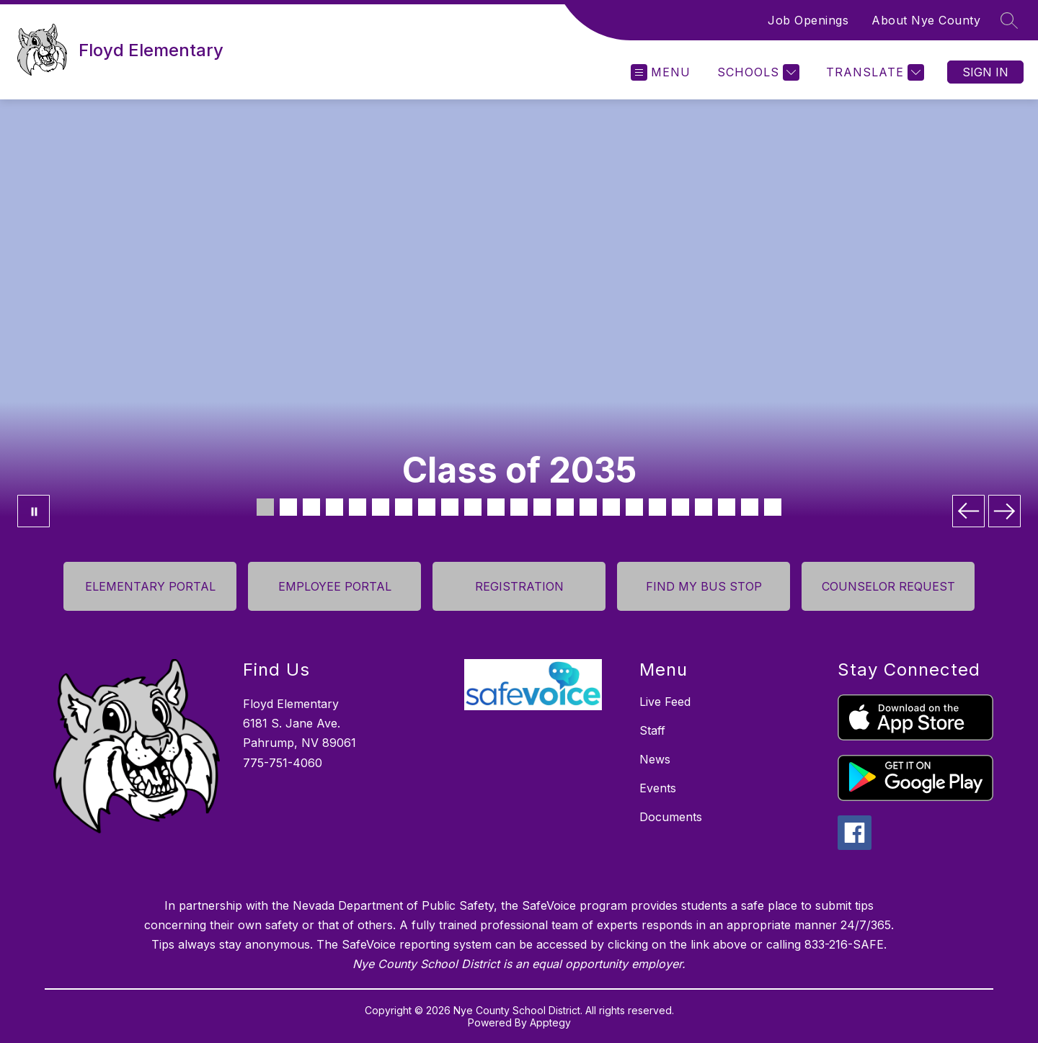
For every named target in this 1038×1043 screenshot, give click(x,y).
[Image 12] (519, 507)
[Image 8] (426, 507)
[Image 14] (565, 507)
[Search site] (1009, 20)
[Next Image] (1004, 511)
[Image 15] (588, 507)
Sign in (985, 72)
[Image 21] (726, 507)
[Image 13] (542, 507)
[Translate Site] (873, 72)
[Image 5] (357, 507)
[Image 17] (634, 507)
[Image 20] (703, 507)
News (654, 759)
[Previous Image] (968, 511)
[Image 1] (265, 507)
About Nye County (925, 20)
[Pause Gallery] (33, 511)
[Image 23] (772, 507)
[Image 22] (749, 507)
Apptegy (550, 1022)
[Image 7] (403, 507)
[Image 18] (657, 507)
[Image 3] (311, 507)
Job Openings (808, 20)
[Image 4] (334, 507)
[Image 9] (449, 507)
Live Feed (665, 701)
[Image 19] (680, 507)
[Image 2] (288, 507)
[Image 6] (380, 507)
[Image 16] (611, 507)
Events (657, 788)
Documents (670, 817)
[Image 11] (496, 507)
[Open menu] (661, 72)
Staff (652, 730)
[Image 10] (473, 507)
